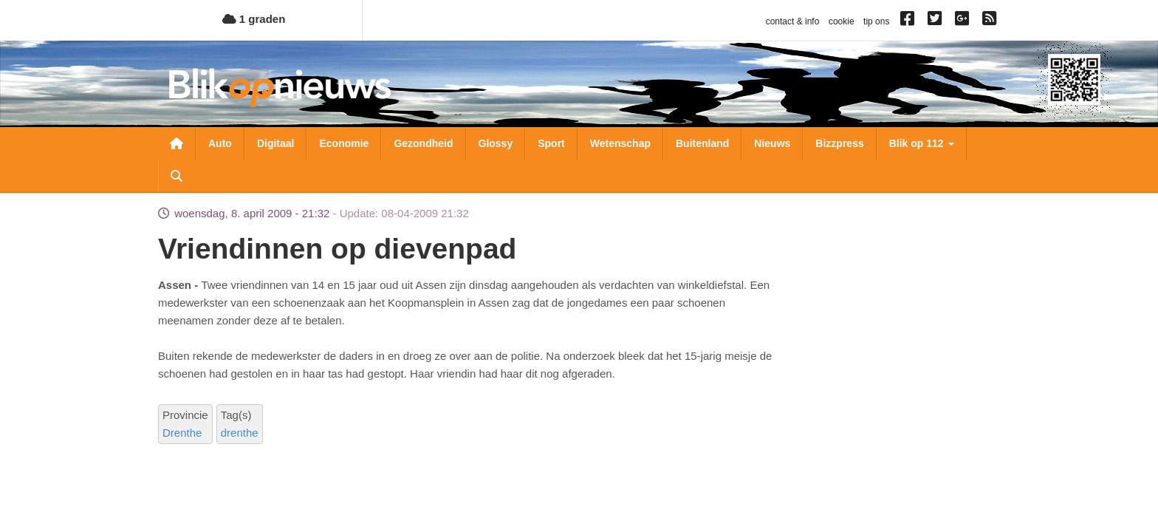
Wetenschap (620, 143)
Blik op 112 (921, 143)
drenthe (239, 432)
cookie (841, 21)
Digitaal (276, 143)
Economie (344, 143)
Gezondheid (423, 143)
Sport (551, 143)
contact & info (793, 21)
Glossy (496, 143)
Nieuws (772, 143)
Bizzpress (839, 143)
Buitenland (702, 143)
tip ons (876, 21)
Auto (220, 143)
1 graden (254, 19)
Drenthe (182, 432)
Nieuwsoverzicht (176, 143)
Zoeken (176, 176)
